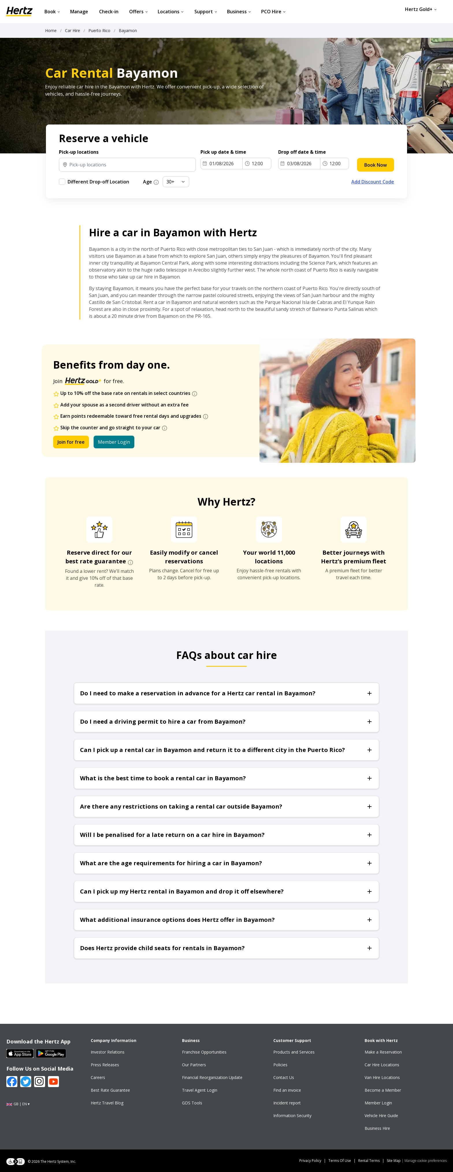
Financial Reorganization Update (212, 1077)
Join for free (71, 442)
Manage (79, 11)
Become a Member (383, 1090)
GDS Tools (192, 1103)
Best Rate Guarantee (110, 1090)
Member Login (114, 442)
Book (52, 11)
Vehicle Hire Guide (381, 1115)
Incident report (287, 1103)
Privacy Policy (310, 1160)
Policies (280, 1064)
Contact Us (283, 1077)
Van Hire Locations (382, 1077)
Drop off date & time (303, 152)
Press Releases (105, 1064)
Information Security (292, 1115)
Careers (98, 1077)
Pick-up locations (79, 152)
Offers (138, 11)
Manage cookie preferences (425, 1160)
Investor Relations (108, 1052)
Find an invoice (287, 1090)
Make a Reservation (383, 1052)
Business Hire (377, 1128)
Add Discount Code (372, 182)
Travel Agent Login (199, 1090)
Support (205, 11)
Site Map (394, 1160)
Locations (171, 11)
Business (239, 11)
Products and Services (294, 1052)
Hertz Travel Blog (107, 1103)
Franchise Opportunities (204, 1052)
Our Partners (194, 1064)
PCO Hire (273, 11)
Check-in (108, 11)
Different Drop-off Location (98, 182)
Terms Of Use (339, 1160)
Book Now (375, 165)
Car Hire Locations (382, 1064)
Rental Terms (369, 1160)
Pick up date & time (224, 152)
